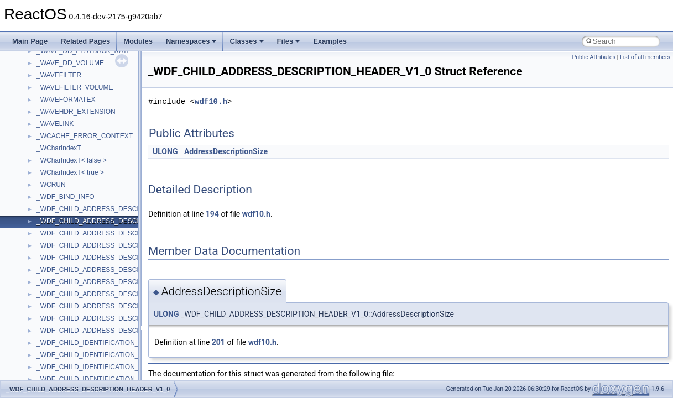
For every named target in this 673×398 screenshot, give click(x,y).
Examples (330, 41)
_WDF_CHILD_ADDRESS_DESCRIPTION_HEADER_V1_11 (127, 245)
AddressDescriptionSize (226, 151)
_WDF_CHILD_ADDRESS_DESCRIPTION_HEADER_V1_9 (125, 306)
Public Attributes (593, 57)
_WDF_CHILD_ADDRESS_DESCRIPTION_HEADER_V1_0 (125, 221)
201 (218, 342)
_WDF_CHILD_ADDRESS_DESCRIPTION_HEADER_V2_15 (127, 330)
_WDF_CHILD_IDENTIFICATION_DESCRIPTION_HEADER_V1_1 (135, 367)
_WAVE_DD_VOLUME (70, 63)
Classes (246, 41)
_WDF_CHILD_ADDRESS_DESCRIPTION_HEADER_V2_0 (125, 318)
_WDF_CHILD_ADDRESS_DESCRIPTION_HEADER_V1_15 (127, 270)
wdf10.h (211, 101)
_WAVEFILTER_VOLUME (74, 87)
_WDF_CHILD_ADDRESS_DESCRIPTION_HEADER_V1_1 (125, 233)
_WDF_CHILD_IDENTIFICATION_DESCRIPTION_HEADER (125, 343)
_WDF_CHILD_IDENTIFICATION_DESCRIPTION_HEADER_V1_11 (137, 379)
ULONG (165, 151)
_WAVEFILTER (58, 75)
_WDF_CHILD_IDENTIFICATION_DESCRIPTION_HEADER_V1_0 (135, 355)
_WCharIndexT (58, 148)
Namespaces (191, 41)
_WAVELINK (55, 124)
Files (288, 41)
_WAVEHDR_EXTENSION (76, 112)
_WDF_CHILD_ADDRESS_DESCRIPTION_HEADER (115, 209)
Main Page (30, 41)
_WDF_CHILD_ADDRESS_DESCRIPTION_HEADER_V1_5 (125, 282)
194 (212, 214)
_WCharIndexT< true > (70, 172)
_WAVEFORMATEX (65, 99)
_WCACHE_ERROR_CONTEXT (84, 136)
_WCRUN (51, 184)
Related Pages (85, 41)
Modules (138, 41)
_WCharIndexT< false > (71, 160)
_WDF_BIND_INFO (65, 197)
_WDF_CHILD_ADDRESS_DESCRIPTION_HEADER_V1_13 (127, 257)
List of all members (645, 57)
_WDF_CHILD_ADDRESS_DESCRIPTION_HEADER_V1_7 (125, 294)
